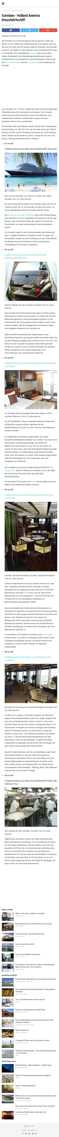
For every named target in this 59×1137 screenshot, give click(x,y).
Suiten (33, 481)
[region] (29, 88)
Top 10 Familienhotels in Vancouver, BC (30, 999)
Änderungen (47, 634)
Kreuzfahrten (6, 10)
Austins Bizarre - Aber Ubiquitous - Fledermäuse (33, 1065)
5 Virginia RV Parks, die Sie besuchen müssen (32, 1040)
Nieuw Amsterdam (12, 62)
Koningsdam (32, 62)
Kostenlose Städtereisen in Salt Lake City (30, 1112)
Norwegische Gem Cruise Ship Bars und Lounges (33, 924)
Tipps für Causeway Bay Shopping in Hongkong (33, 1075)
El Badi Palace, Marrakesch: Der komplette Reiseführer (35, 979)
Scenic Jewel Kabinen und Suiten (27, 954)
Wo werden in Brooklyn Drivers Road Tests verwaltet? (35, 1106)
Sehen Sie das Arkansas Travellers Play (30, 1010)
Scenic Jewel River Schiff (24, 944)
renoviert (33, 53)
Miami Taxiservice (22, 1030)
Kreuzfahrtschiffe (17, 10)
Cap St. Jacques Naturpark (25, 1086)
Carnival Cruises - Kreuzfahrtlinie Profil (29, 934)
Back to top (29, 1126)
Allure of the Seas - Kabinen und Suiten (30, 913)
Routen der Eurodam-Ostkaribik (21, 215)
